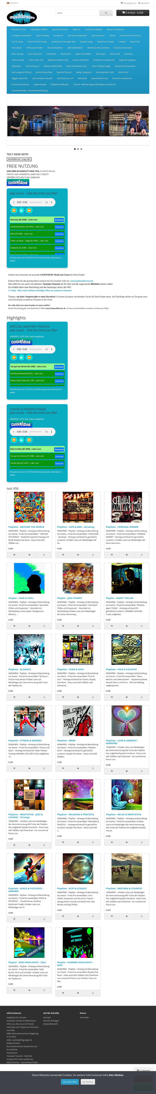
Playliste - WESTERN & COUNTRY (124, 888)
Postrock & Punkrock (20, 84)
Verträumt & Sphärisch (77, 35)
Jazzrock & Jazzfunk (44, 72)
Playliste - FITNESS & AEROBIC (25, 740)
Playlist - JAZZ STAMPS (69, 598)
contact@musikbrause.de (81, 281)
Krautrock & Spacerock (122, 78)
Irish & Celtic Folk (36, 60)
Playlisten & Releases (60, 84)
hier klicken (116, 1075)
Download (59, 220)
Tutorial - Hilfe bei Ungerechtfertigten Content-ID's (94, 84)
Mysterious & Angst (105, 41)
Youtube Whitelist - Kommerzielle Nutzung (30, 90)
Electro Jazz (100, 54)
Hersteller (84, 1017)
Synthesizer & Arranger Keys (63, 41)
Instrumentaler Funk (104, 72)
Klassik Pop (135, 41)
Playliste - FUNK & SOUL (70, 669)
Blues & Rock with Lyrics (77, 66)
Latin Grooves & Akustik (42, 78)
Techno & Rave (18, 60)
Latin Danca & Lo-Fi (65, 78)
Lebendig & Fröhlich (38, 29)
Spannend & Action (60, 29)
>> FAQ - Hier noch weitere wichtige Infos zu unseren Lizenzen (40, 290)
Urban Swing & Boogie (101, 66)
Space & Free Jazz (64, 72)
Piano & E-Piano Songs (37, 41)
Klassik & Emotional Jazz (125, 66)
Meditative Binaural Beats (98, 47)
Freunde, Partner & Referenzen (21, 1020)
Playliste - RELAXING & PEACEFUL (75, 814)
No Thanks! (88, 1081)
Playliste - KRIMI (66, 740)
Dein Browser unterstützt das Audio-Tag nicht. (32, 202)
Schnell (112, 35)
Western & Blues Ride (53, 66)
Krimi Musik (17, 47)
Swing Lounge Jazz (84, 72)
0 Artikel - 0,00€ (132, 12)
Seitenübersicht (50, 1023)
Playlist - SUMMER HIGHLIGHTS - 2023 (75, 964)
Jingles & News (40, 84)
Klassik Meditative (55, 47)
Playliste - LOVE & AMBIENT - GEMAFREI (122, 742)
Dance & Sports (98, 35)
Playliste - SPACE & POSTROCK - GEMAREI (25, 890)
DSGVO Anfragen (51, 1020)
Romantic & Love (19, 29)
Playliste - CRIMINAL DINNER (122, 526)
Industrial (128, 54)
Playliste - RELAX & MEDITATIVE (123, 814)
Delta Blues (16, 66)
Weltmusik (82, 78)
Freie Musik (51, 54)
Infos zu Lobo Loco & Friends (20, 1023)
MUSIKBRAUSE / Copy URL (19, 159)
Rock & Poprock (32, 66)
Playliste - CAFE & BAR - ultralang (75, 526)
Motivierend (66, 54)
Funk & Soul (123, 72)
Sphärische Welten (83, 54)
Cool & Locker (17, 41)
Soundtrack (58, 35)
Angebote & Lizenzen (16, 1017)
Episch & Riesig (42, 35)
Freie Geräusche (35, 54)
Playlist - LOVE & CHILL (21, 598)
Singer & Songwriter (127, 60)
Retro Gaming (17, 54)
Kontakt (47, 1017)
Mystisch (76, 29)
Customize (143, 1070)
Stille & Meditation (75, 47)
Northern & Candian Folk (104, 60)
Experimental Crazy (99, 78)
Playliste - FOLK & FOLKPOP (121, 669)
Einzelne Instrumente (123, 47)
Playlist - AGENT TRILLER (119, 598)
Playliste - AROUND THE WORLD (26, 526)
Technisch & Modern (93, 29)
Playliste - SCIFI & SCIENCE (72, 888)
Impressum (12, 1052)
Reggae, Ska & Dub (20, 78)
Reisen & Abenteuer (115, 29)
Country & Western (81, 60)
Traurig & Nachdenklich (22, 35)
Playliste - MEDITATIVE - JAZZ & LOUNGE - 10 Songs (25, 816)
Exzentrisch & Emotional (130, 35)
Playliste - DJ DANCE (19, 669)
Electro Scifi (115, 54)
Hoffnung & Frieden (34, 47)
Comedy (121, 41)
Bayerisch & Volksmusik (58, 60)
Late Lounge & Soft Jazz (21, 72)
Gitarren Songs (86, 41)
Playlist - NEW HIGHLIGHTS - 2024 (27, 962)
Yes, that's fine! (70, 1081)
